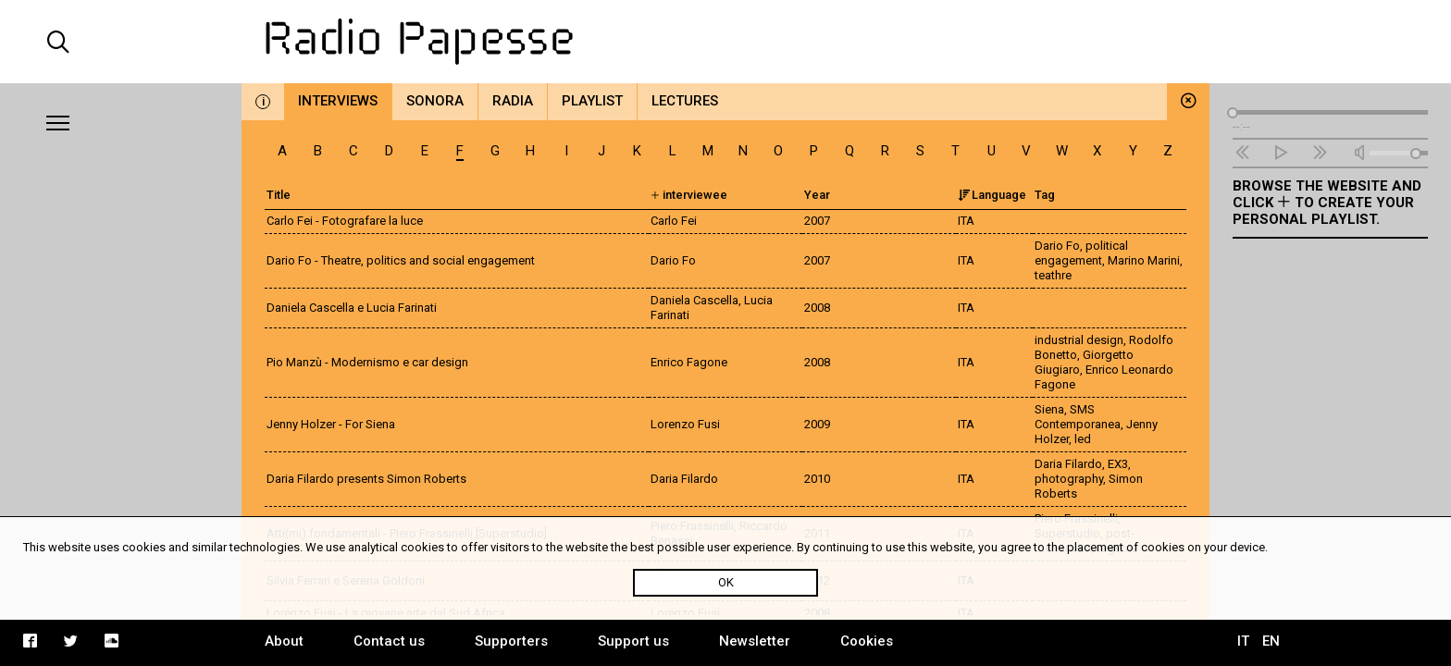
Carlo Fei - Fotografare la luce (345, 221)
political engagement (1081, 253)
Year (817, 195)
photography (1069, 479)
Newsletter (754, 641)
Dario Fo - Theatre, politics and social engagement (401, 260)
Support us (633, 641)
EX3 (1118, 464)
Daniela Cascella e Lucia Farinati (352, 307)
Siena (1049, 409)
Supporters (511, 641)
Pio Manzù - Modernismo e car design (367, 362)
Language (992, 195)
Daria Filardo (1068, 464)
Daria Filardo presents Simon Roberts (366, 479)
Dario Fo (1057, 246)
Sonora (435, 100)
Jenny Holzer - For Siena (331, 424)
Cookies (866, 641)
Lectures (684, 100)
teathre (1053, 275)
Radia (512, 100)
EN (1271, 641)
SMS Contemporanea (1078, 416)
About (284, 641)
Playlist (592, 100)
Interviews (338, 100)
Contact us (389, 641)
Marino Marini (1144, 260)
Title (279, 195)
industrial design (1079, 340)
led (1082, 439)
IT (1243, 641)
